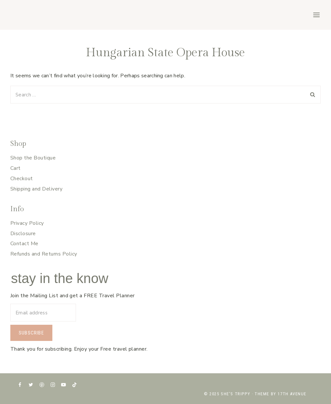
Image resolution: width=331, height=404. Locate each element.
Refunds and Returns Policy (43, 253)
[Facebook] (20, 384)
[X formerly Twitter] (31, 384)
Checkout (21, 178)
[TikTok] (74, 384)
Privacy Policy (27, 223)
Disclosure (23, 233)
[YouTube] (63, 384)
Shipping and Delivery (36, 188)
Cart (15, 168)
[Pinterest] (42, 384)
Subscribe (31, 333)
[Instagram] (52, 384)
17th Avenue (292, 393)
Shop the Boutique (33, 157)
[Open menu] (316, 14)
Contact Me (24, 243)
